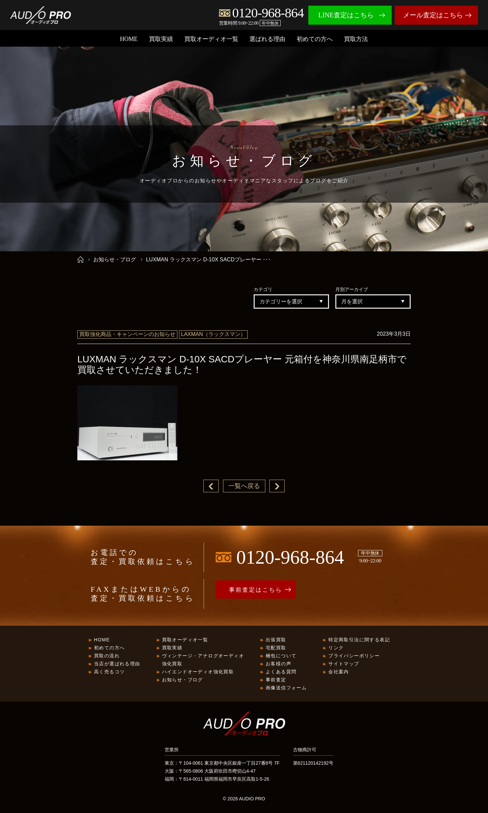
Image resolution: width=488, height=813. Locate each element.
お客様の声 (278, 664)
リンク (336, 648)
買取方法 (356, 39)
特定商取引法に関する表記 (359, 640)
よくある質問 (281, 672)
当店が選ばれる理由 (117, 664)
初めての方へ (315, 39)
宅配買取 (276, 648)
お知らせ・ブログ (114, 259)
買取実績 (161, 39)
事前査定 (276, 680)
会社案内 (338, 672)
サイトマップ (343, 664)
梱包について (281, 656)
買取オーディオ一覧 (211, 39)
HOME (129, 39)
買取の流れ (107, 656)
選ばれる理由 (267, 39)
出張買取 (276, 640)
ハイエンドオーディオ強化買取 (198, 672)
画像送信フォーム (286, 688)
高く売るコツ (109, 672)
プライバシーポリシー (354, 656)
